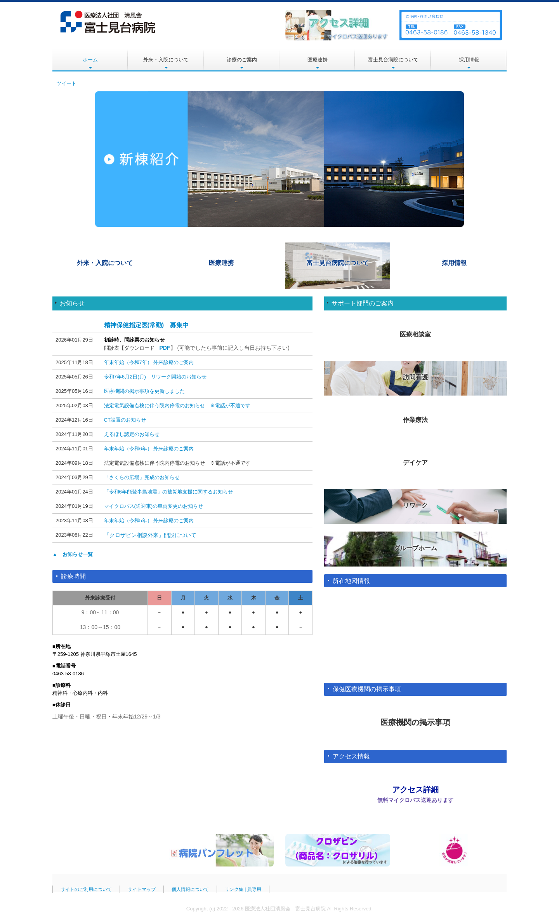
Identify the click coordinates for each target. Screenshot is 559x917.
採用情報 (469, 60)
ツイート (66, 83)
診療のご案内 (242, 60)
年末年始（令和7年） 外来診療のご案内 (149, 362)
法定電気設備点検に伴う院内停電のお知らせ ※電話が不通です (177, 405)
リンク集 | (236, 886)
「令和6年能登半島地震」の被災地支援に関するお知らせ (168, 492)
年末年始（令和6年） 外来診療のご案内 (149, 449)
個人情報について (190, 886)
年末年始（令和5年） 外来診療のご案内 (149, 520)
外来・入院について (166, 60)
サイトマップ (142, 886)
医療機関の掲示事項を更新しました (144, 391)
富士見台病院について (393, 60)
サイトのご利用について (86, 886)
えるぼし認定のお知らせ (132, 434)
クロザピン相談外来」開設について (152, 535)
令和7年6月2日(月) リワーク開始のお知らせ (155, 377)
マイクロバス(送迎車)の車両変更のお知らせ (153, 506)
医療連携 (317, 60)
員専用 (254, 886)
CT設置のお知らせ (125, 420)
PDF (165, 348)
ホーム (90, 60)
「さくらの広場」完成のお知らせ (142, 477)
